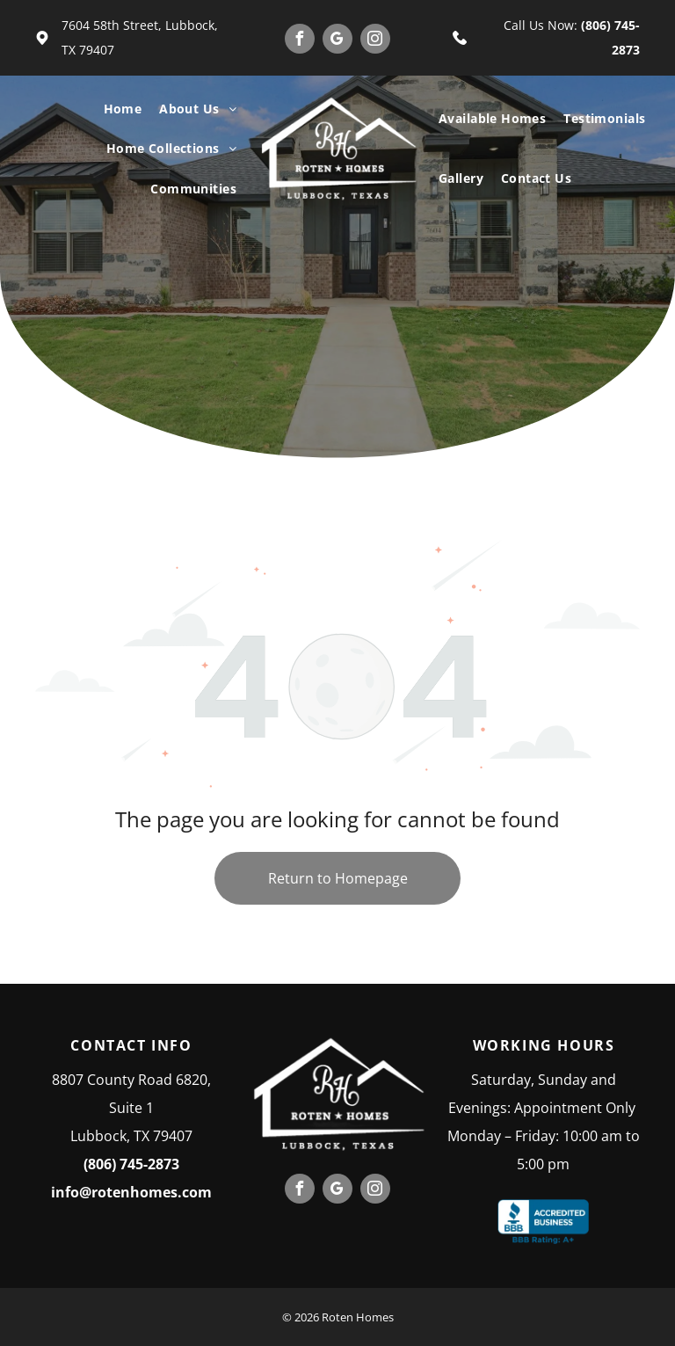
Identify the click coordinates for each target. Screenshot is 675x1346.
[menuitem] (123, 109)
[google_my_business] (337, 41)
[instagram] (375, 41)
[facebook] (300, 41)
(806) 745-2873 (131, 1164)
